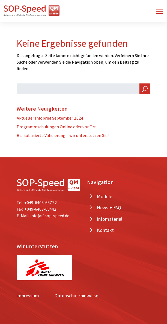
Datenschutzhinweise (76, 295)
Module (104, 196)
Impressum (27, 295)
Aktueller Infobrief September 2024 (50, 118)
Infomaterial (109, 219)
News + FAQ (109, 207)
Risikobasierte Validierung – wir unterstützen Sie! (63, 135)
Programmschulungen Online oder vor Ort (56, 127)
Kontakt (105, 230)
